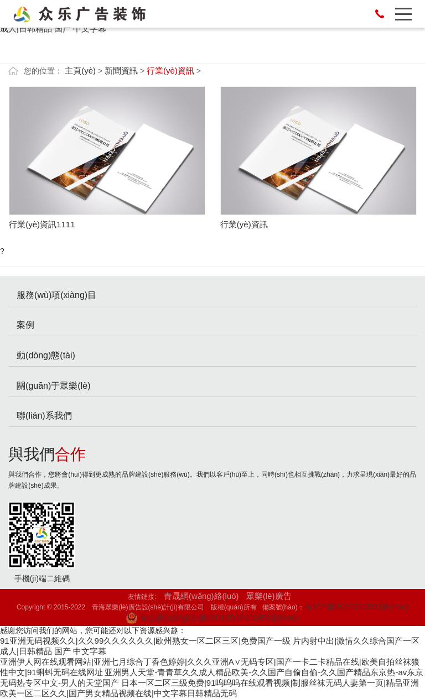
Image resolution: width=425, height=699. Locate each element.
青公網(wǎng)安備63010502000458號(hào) (212, 617)
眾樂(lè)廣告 (269, 596)
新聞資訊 (121, 70)
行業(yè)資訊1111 (42, 224)
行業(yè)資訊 (170, 70)
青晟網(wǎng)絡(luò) (201, 596)
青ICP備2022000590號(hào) (356, 606)
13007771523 (380, 14)
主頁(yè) (80, 70)
